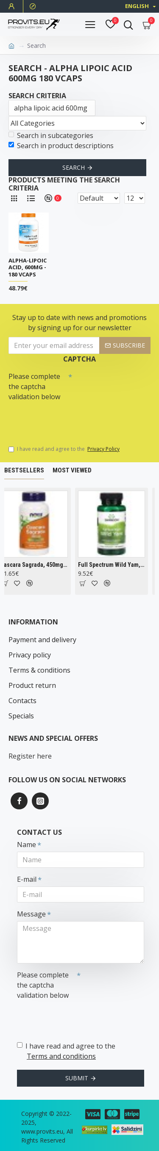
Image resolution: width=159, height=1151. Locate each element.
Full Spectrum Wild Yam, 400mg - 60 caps (114, 564)
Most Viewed (72, 470)
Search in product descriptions (61, 145)
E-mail (26, 879)
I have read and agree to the (64, 449)
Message (31, 914)
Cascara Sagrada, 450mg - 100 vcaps (37, 564)
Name (26, 844)
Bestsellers (24, 470)
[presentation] (67, 419)
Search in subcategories (50, 135)
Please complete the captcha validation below (34, 386)
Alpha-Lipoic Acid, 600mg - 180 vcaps (27, 268)
